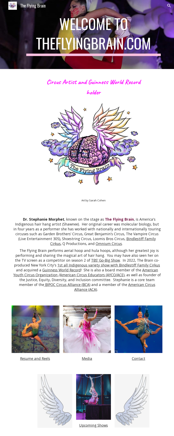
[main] (93, 34)
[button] (169, 6)
